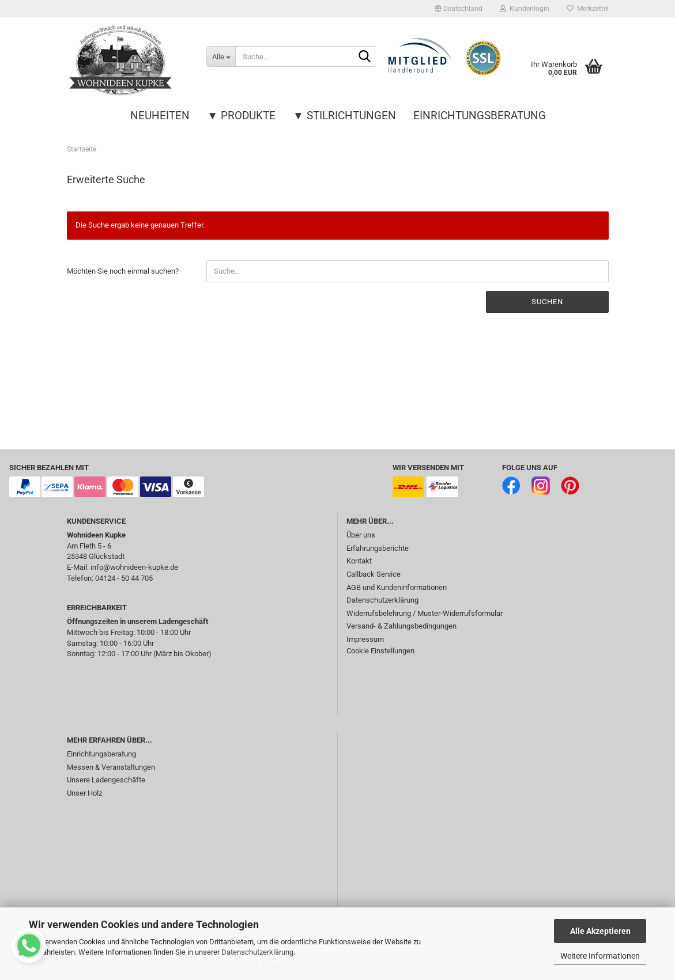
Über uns (360, 535)
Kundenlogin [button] (524, 9)
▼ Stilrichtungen (344, 115)
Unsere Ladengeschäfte (106, 779)
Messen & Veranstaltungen (111, 767)
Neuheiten (160, 115)
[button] (458, 8)
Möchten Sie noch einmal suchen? (123, 271)
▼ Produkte (241, 115)
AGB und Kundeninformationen (396, 587)
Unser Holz (84, 793)
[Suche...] (220, 56)
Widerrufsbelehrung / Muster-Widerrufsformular (424, 613)
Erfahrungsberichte (377, 548)
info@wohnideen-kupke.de (134, 567)
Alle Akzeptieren (600, 931)
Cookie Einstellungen (380, 650)
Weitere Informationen (600, 955)
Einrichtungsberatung (479, 115)
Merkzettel (588, 9)
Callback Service (373, 574)
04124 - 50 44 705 (124, 578)
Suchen (547, 301)
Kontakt (359, 561)
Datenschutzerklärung (257, 952)
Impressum (365, 639)
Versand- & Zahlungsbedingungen (401, 626)
